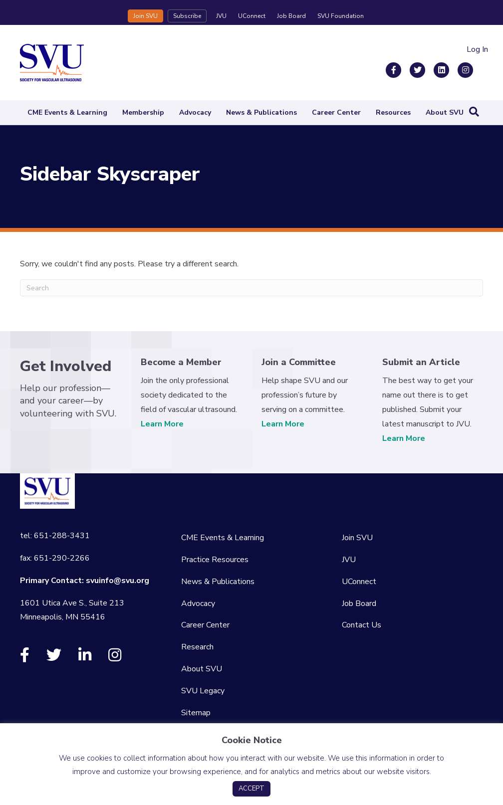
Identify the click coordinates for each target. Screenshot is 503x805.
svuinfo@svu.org (117, 580)
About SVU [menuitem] (201, 668)
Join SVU (145, 16)
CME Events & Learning (67, 112)
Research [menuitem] (197, 646)
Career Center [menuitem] (205, 624)
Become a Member (181, 362)
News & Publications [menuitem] (217, 581)
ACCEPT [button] (251, 788)
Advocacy (195, 112)
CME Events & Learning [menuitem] (222, 537)
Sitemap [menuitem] (196, 712)
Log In (477, 49)
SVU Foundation (340, 16)
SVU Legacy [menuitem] (203, 690)
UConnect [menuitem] (359, 581)
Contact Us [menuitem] (361, 624)
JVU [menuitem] (349, 559)
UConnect (251, 16)
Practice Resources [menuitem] (215, 559)
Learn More (162, 423)
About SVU (445, 112)
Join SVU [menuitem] (357, 537)
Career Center (336, 112)
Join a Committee (298, 362)
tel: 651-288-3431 (55, 535)
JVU (221, 16)
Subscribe (187, 16)
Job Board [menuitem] (359, 603)
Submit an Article (421, 362)
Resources (393, 112)
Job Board (291, 16)
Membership (143, 112)
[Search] (474, 112)
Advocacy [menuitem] (198, 603)
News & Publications (261, 112)
